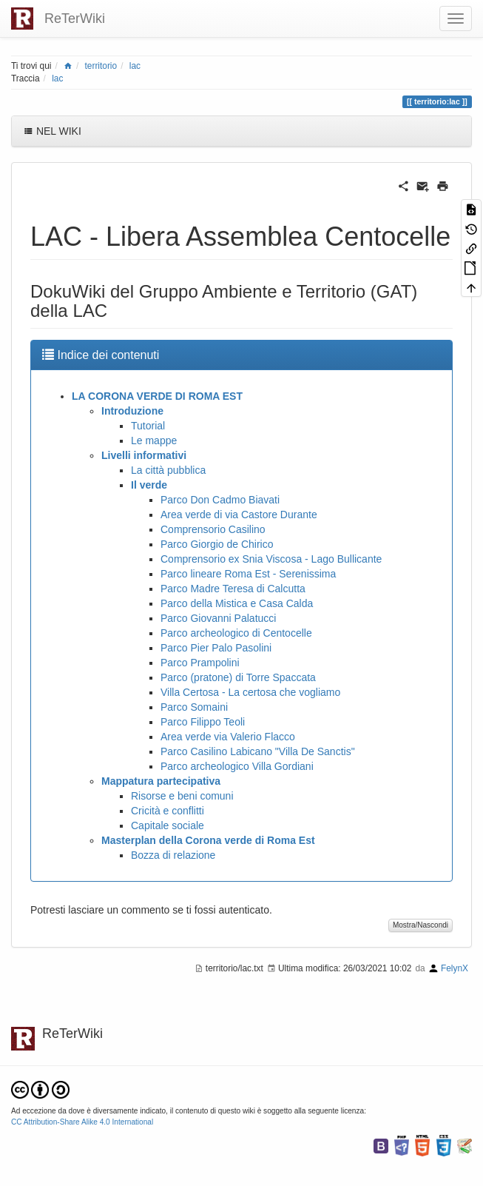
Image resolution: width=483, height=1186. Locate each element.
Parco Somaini (194, 707)
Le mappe (154, 440)
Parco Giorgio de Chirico (217, 544)
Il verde (149, 485)
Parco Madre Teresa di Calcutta (233, 588)
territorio (101, 66)
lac (135, 66)
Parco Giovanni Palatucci (218, 618)
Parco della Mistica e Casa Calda (237, 603)
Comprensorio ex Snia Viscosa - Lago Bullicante (271, 559)
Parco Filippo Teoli (203, 722)
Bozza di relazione (173, 855)
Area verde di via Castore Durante (239, 514)
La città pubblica (168, 470)
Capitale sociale (167, 825)
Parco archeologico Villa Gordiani (237, 766)
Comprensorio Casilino (213, 529)
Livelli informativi (143, 455)
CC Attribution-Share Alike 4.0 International (82, 1122)
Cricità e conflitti (167, 811)
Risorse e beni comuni (182, 796)
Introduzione (132, 411)
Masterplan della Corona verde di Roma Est (208, 840)
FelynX (454, 968)
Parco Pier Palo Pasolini (216, 648)
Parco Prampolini (200, 663)
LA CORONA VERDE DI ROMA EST (157, 396)
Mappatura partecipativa (160, 781)
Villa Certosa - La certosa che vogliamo (250, 692)
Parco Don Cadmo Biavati (220, 500)
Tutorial (148, 426)
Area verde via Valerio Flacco (228, 737)
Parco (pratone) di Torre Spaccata (238, 677)
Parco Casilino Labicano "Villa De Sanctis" (258, 751)
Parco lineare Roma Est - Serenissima (248, 574)
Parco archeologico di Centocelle (236, 633)
